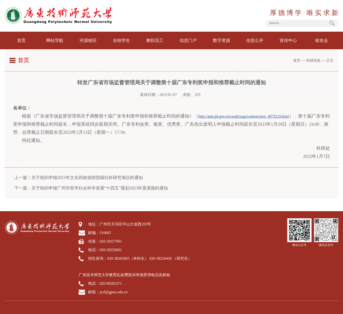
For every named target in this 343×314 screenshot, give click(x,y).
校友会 (321, 40)
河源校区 (88, 40)
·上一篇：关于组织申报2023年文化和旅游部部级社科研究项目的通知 (78, 177)
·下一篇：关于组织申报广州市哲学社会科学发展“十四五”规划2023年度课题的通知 (90, 188)
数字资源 (221, 40)
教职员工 (154, 40)
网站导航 (54, 40)
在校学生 (121, 40)
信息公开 (254, 40)
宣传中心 (288, 40)
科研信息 (313, 60)
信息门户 (188, 40)
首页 (21, 40)
